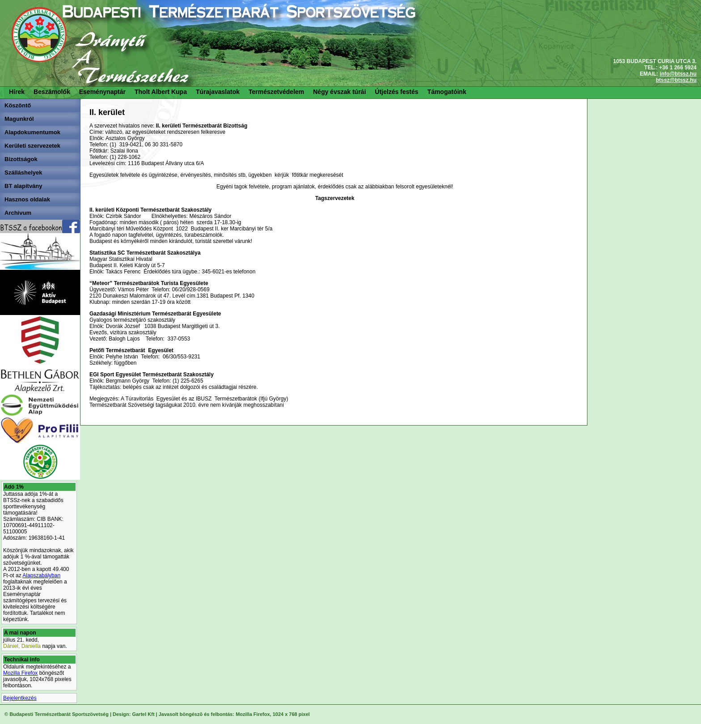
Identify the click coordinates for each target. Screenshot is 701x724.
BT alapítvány (23, 186)
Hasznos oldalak (27, 199)
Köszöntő (17, 105)
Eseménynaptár (102, 91)
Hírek (17, 91)
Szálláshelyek (23, 172)
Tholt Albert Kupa (161, 91)
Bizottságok (21, 159)
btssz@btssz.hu (676, 80)
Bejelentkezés (20, 698)
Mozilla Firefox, (253, 714)
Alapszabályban (41, 575)
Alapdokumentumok (32, 132)
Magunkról (19, 118)
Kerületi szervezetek (32, 145)
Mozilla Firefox (20, 673)
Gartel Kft (143, 714)
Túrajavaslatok (218, 91)
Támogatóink (446, 91)
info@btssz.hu (678, 74)
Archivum (17, 212)
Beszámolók (52, 91)
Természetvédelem (276, 91)
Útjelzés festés (396, 91)
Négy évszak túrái (339, 91)
